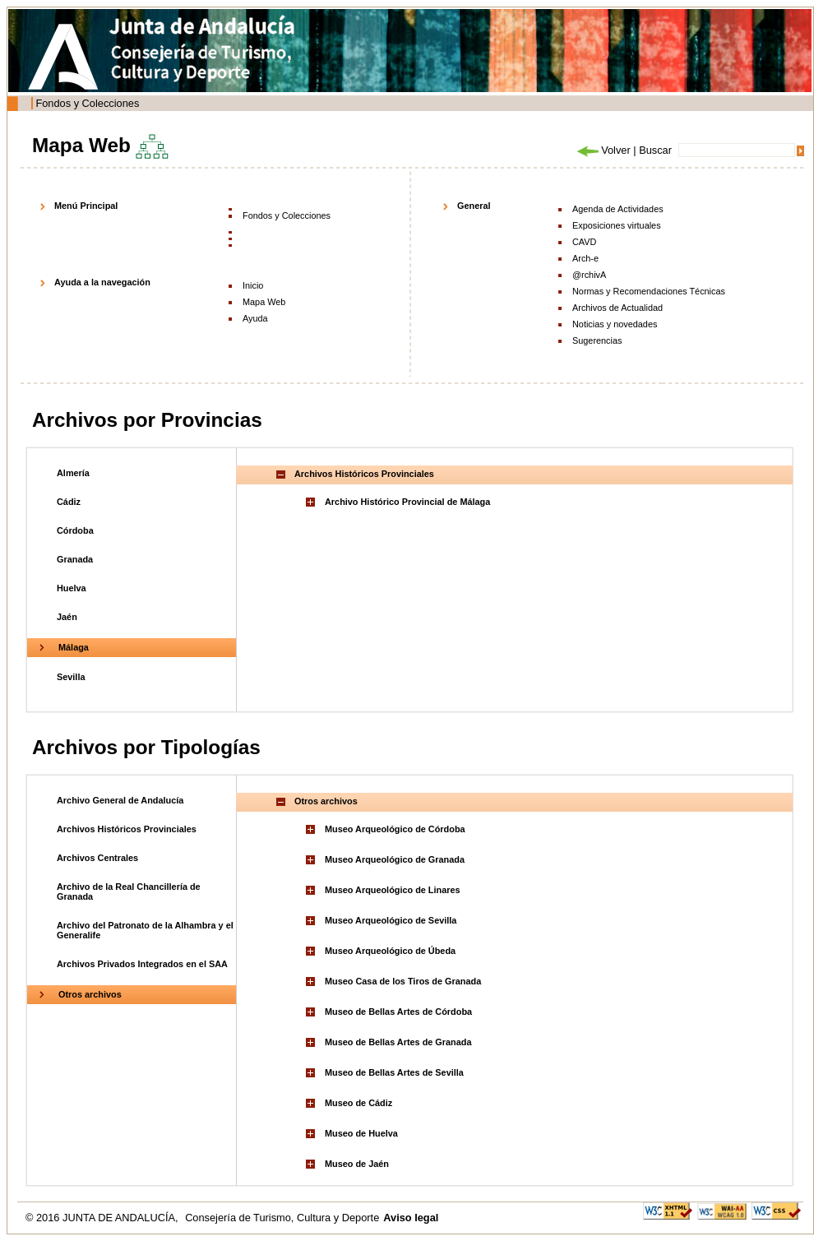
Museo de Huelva (361, 1133)
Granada (75, 559)
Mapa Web (264, 302)
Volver (603, 150)
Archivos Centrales (97, 858)
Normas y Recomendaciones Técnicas (648, 291)
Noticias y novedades (614, 324)
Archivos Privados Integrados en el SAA (142, 964)
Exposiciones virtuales (616, 225)
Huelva (71, 588)
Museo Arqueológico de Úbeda (390, 951)
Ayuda (255, 318)
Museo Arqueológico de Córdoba (395, 829)
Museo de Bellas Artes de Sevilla (394, 1072)
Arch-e (585, 258)
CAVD (584, 242)
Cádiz (69, 502)
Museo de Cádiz (358, 1103)
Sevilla (71, 677)
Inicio (253, 285)
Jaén (67, 617)
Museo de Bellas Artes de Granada (398, 1042)
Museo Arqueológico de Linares (392, 890)
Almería (73, 473)
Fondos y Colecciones (87, 103)
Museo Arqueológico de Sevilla (390, 920)
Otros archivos (90, 994)
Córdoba (75, 530)
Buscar (655, 150)
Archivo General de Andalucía (120, 800)
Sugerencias (597, 340)
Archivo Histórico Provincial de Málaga (407, 502)
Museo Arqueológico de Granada (395, 859)
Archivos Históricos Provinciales (127, 829)
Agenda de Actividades (618, 209)
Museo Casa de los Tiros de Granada (403, 981)
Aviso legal (410, 1217)
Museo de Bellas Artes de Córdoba (398, 1011)
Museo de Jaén (357, 1164)
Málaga (73, 647)
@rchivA (589, 275)
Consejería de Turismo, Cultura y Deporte (282, 1217)
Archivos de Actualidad (617, 308)
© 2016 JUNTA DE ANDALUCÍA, (103, 1217)
